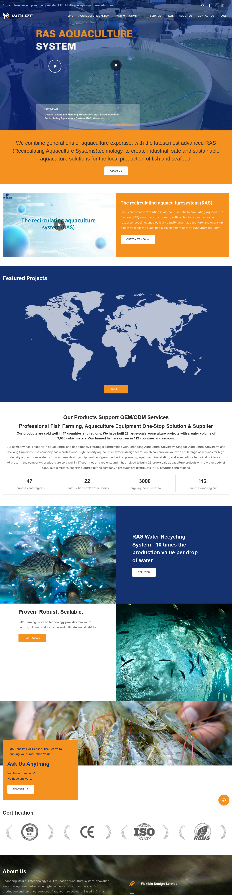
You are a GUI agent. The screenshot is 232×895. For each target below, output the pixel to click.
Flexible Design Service (159, 884)
